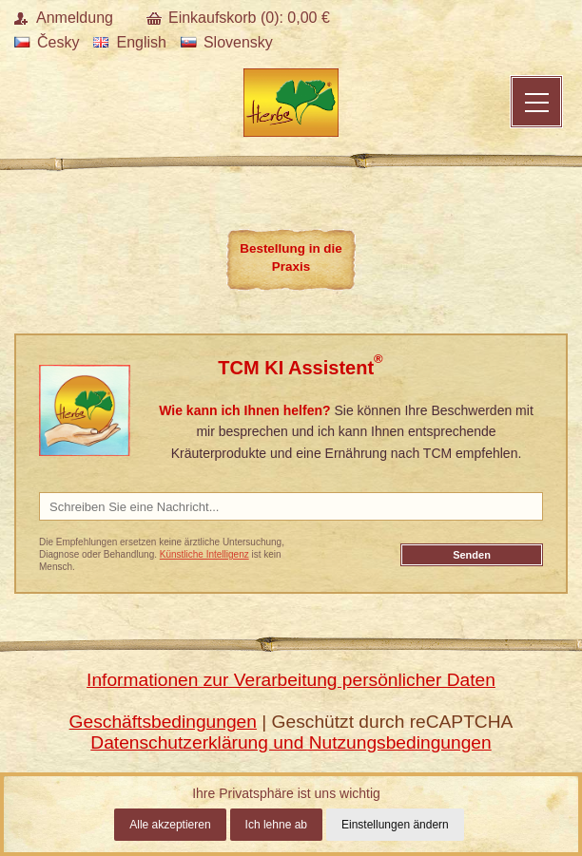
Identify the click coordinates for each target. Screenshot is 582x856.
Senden (472, 555)
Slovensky (227, 42)
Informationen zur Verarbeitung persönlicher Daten (291, 680)
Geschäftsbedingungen (163, 722)
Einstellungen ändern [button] (395, 824)
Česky (46, 42)
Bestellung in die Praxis (291, 257)
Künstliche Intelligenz (204, 554)
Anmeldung (74, 18)
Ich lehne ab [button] (276, 824)
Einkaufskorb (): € (249, 18)
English (129, 42)
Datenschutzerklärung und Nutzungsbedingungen (290, 742)
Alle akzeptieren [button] (169, 824)
